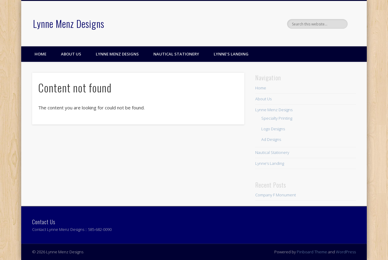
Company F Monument (275, 195)
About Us (71, 54)
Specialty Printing (276, 118)
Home (40, 54)
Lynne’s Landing (231, 54)
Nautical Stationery (176, 54)
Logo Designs (273, 129)
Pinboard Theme (312, 252)
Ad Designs (271, 139)
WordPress (346, 252)
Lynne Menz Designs (68, 23)
